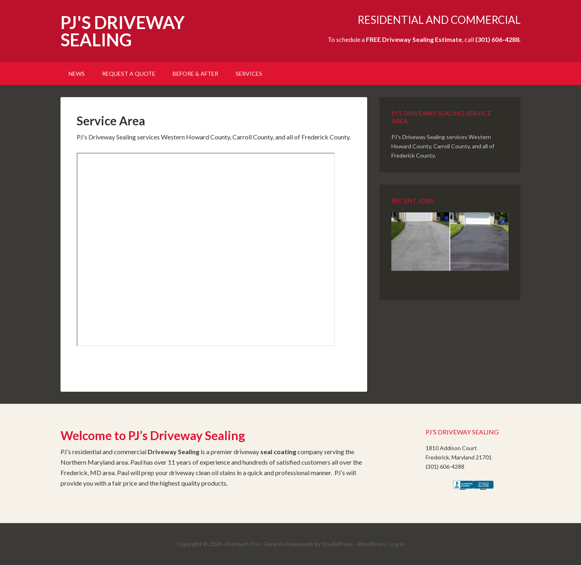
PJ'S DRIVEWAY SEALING (123, 31)
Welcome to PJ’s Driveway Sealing (153, 435)
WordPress (371, 543)
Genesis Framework (288, 543)
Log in (397, 543)
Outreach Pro (242, 543)
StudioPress (337, 543)
